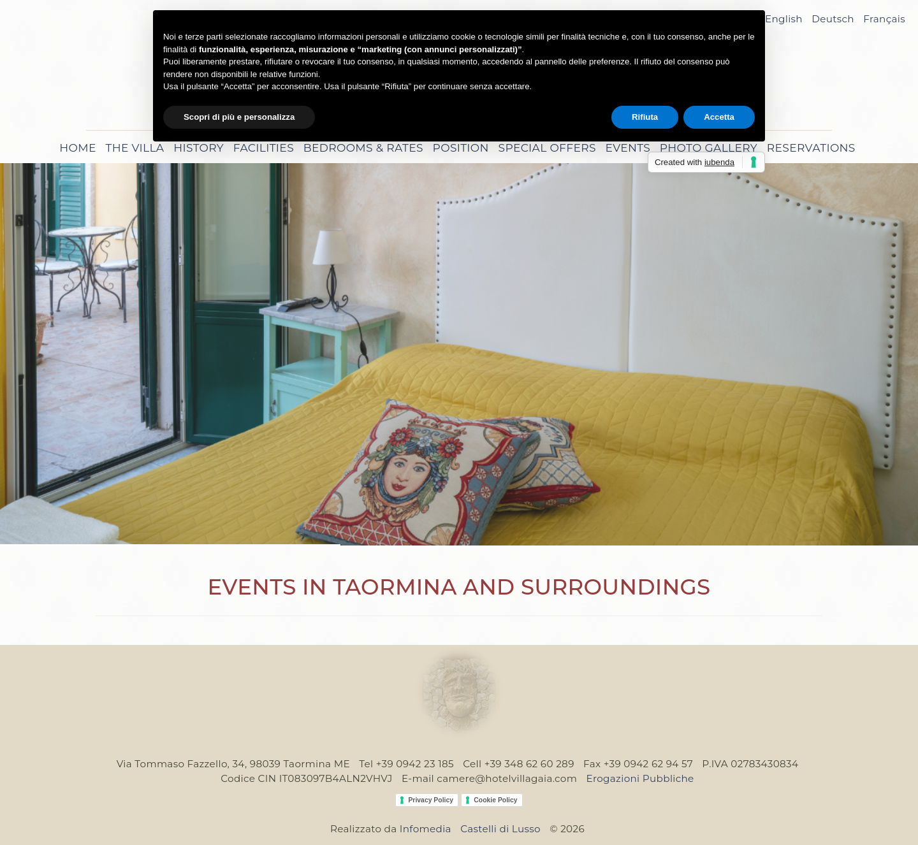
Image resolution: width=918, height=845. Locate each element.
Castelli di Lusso (500, 829)
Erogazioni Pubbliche (640, 778)
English (784, 19)
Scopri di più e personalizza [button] (239, 117)
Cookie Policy (495, 800)
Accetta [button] (719, 117)
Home (77, 147)
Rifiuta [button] (645, 117)
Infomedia (425, 829)
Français (884, 19)
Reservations (811, 147)
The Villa (135, 147)
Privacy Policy (430, 800)
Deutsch (833, 19)
